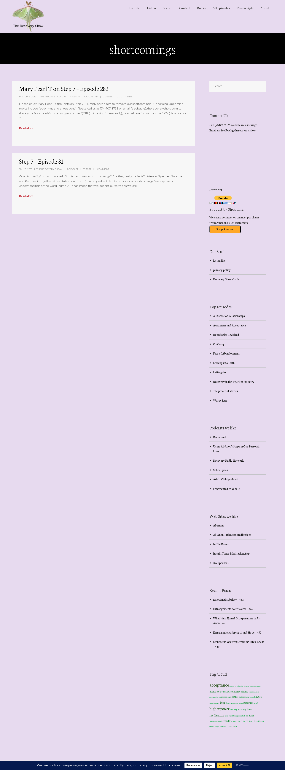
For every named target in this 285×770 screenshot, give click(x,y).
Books (201, 7)
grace (241, 703)
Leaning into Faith (224, 363)
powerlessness (215, 721)
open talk (241, 715)
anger (259, 685)
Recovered (219, 437)
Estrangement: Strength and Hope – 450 (237, 632)
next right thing (231, 715)
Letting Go (219, 372)
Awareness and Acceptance (229, 325)
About (265, 7)
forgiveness (230, 703)
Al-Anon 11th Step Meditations (232, 535)
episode (253, 697)
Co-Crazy (219, 344)
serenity (225, 721)
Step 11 (245, 721)
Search (168, 7)
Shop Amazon (225, 229)
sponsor (234, 721)
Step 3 (251, 721)
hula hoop (233, 709)
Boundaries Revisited (226, 334)
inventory (242, 709)
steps (216, 726)
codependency (254, 691)
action (232, 685)
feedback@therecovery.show (238, 130)
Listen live (219, 260)
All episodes (221, 7)
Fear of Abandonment (226, 353)
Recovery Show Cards (226, 279)
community (214, 697)
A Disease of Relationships (229, 316)
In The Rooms (221, 544)
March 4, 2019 (27, 96)
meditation (216, 715)
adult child (239, 686)
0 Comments (124, 96)
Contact (185, 7)
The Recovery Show (53, 96)
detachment (244, 696)
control (234, 696)
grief (256, 703)
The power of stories (225, 391)
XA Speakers (221, 563)
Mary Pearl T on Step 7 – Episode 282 (63, 88)
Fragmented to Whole (226, 489)
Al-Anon (218, 525)
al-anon (246, 685)
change (236, 691)
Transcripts (245, 7)
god (236, 703)
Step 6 (261, 721)
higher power (219, 708)
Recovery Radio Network (228, 460)
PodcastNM (90, 96)
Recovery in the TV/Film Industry (233, 382)
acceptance (219, 685)
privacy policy (222, 270)
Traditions (223, 726)
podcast (250, 715)
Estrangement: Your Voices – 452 (233, 609)
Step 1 (240, 721)
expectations (214, 703)
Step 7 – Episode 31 (41, 161)
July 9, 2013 (25, 169)
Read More (26, 128)
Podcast (76, 96)
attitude (214, 691)
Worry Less (220, 400)
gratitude (248, 702)
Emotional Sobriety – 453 (228, 599)
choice (244, 691)
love (249, 709)
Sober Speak (220, 470)
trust (230, 726)
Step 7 (211, 726)
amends (253, 685)
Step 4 (256, 721)
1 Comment (102, 169)
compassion (224, 696)
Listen (151, 7)
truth (235, 726)
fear (222, 702)
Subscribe (133, 7)
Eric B (259, 696)
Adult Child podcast (225, 479)
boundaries (226, 691)
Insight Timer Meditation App (231, 553)
